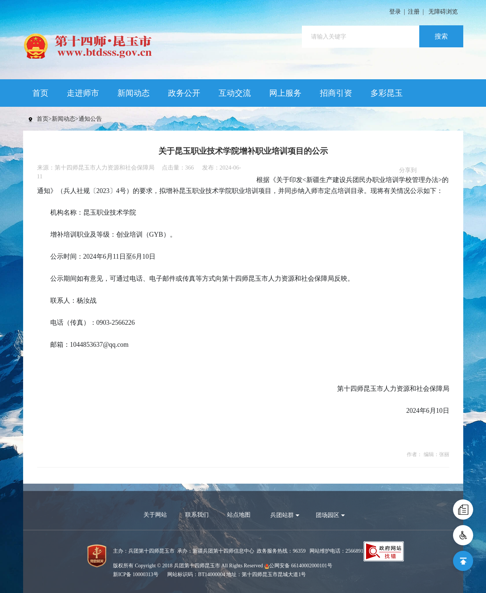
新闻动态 (133, 93)
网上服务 (285, 93)
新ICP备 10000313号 (135, 574)
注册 (414, 11)
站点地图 (239, 515)
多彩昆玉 (386, 93)
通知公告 (90, 119)
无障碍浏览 (443, 11)
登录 (395, 11)
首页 (40, 93)
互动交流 (235, 93)
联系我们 (197, 515)
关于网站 (155, 515)
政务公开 (184, 93)
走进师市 (83, 93)
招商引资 (336, 93)
